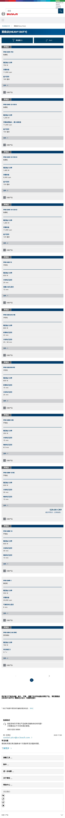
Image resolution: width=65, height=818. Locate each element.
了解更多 (6, 748)
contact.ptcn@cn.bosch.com (16, 737)
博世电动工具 (59, 2)
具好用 (58, 4)
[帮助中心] (11, 785)
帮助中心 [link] (7, 785)
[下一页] (49, 676)
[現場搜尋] (60, 10)
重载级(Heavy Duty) (20, 26)
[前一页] (15, 676)
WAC (31, 708)
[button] (3, 796)
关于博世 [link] (7, 778)
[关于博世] (11, 778)
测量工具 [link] (7, 758)
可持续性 (58, 6)
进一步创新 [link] (7, 771)
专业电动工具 (6, 26)
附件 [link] (5, 764)
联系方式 (58, 8)
